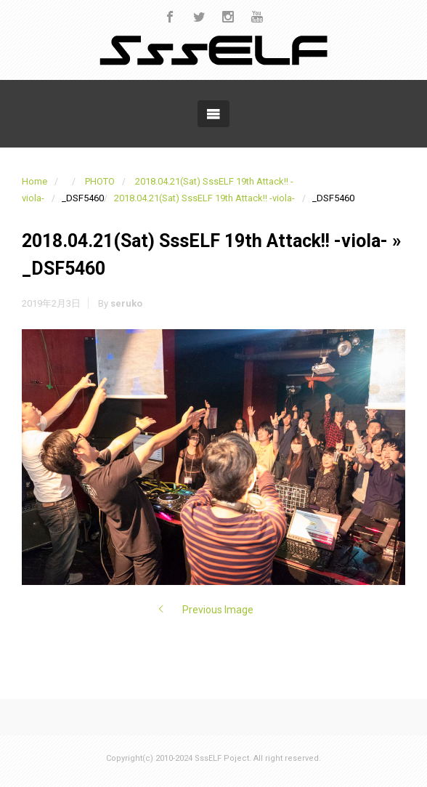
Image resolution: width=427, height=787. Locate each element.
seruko (126, 303)
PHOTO (100, 181)
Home (34, 181)
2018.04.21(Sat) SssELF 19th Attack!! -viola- (204, 198)
